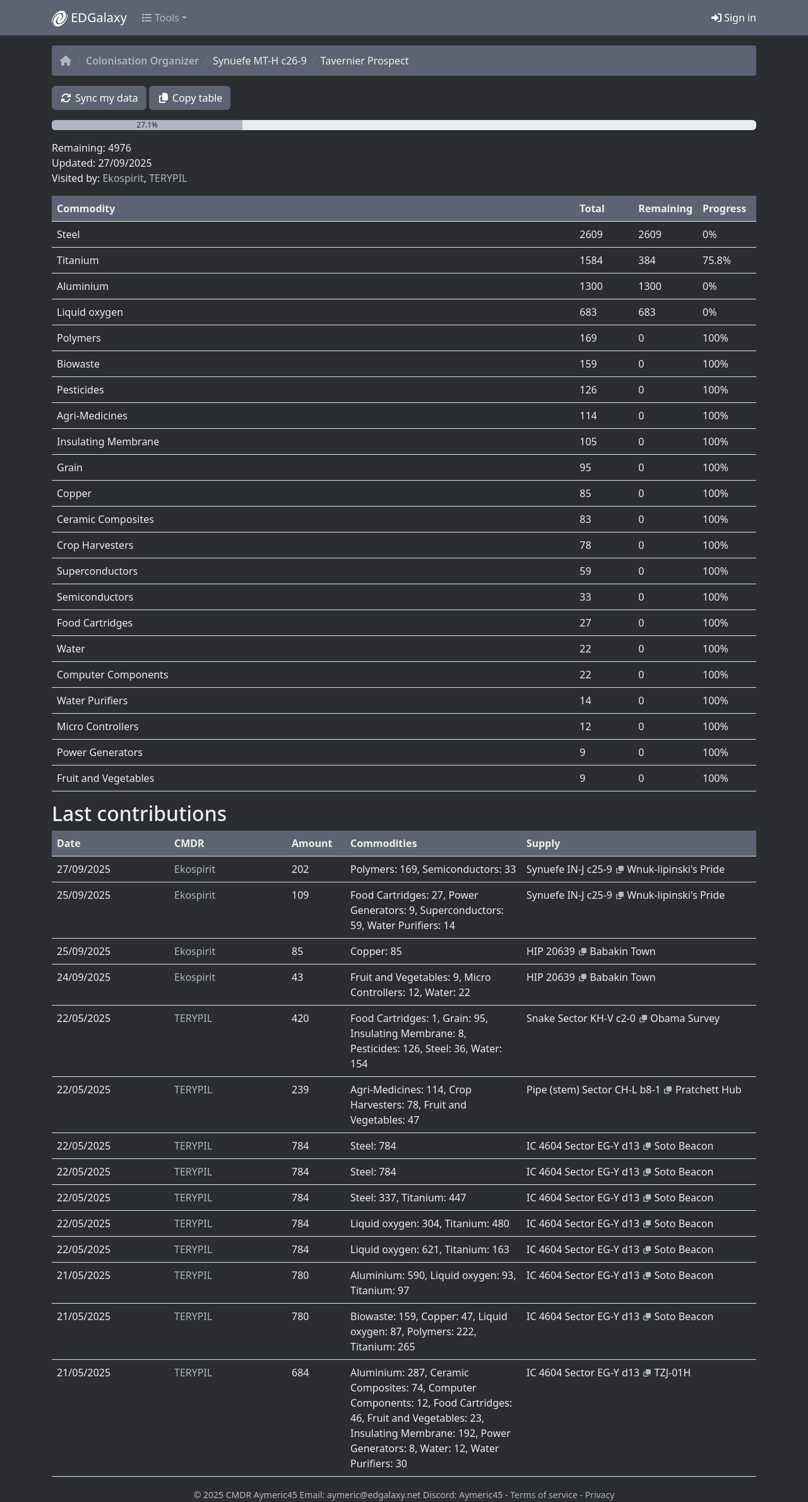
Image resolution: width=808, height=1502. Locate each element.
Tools (160, 18)
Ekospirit (122, 178)
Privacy (600, 1495)
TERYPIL (168, 178)
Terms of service (544, 1495)
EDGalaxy (89, 18)
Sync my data (99, 98)
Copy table (190, 98)
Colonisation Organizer (142, 61)
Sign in (733, 18)
